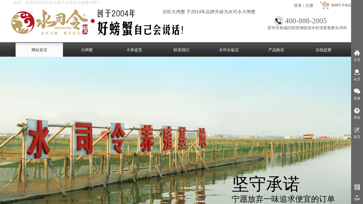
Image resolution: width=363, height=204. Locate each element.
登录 (298, 5)
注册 (309, 5)
